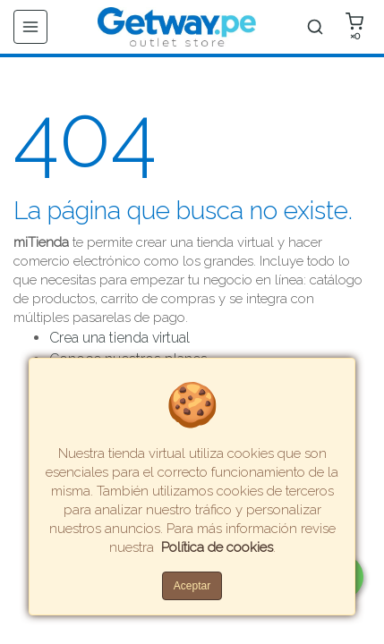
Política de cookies (217, 547)
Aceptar (192, 586)
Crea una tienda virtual (119, 337)
